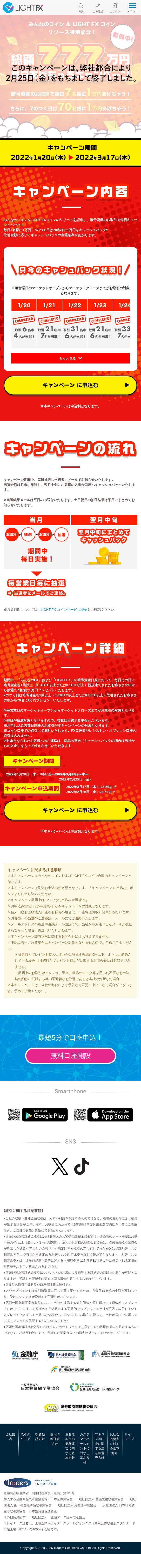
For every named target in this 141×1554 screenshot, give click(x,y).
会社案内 (10, 1437)
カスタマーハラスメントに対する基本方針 (84, 1448)
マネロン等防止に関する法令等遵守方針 (99, 1446)
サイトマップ (129, 1437)
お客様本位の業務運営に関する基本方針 (70, 1446)
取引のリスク (25, 1437)
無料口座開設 (70, 1055)
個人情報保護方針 (55, 1439)
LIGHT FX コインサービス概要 (64, 610)
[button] (70, 358)
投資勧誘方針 (40, 1437)
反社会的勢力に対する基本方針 (114, 1444)
